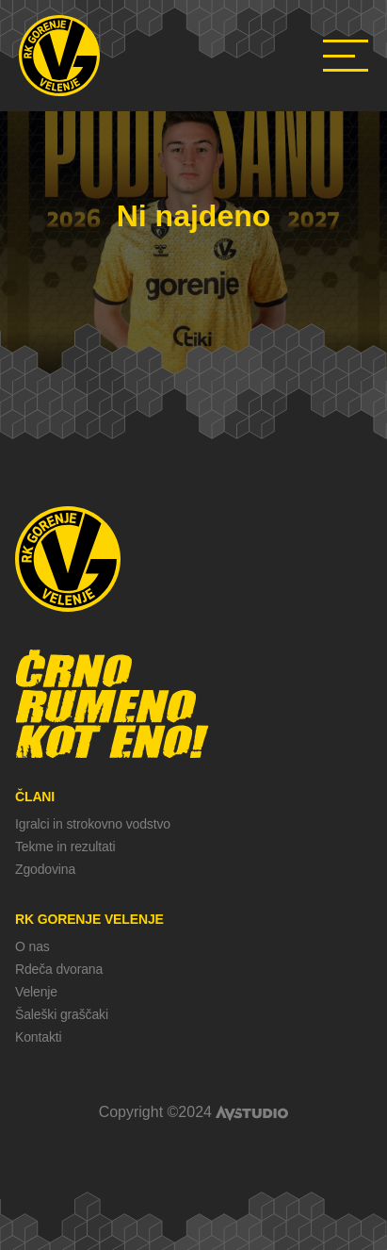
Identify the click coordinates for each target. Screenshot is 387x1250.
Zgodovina (45, 869)
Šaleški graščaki (61, 1014)
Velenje (36, 991)
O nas (32, 946)
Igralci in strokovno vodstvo (92, 823)
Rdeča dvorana (59, 969)
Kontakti (38, 1036)
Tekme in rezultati (65, 846)
